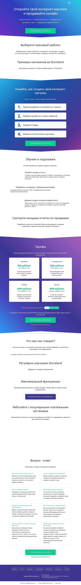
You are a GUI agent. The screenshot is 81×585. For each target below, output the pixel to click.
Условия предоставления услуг (45, 583)
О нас (22, 569)
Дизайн (14, 569)
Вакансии (49, 569)
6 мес (51, 308)
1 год (56, 308)
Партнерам (39, 569)
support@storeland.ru (31, 576)
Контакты (58, 569)
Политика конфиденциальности (28, 583)
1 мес (47, 308)
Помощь (29, 569)
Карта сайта (58, 583)
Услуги (67, 569)
